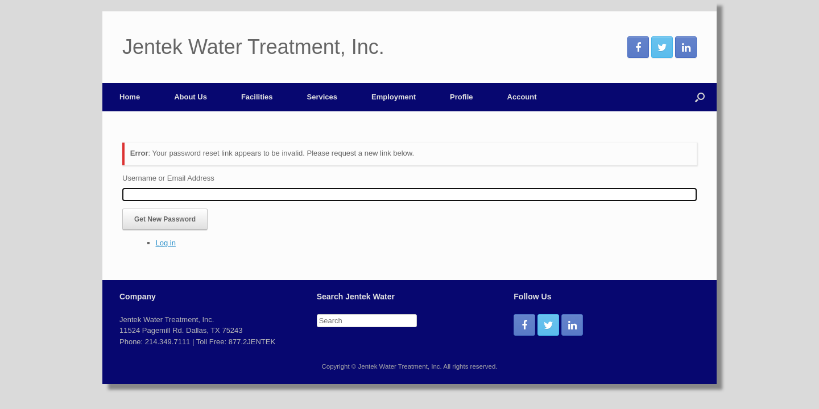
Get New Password (165, 219)
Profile (461, 97)
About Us (190, 97)
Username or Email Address (168, 178)
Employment (393, 97)
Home (129, 97)
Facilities (257, 97)
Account (522, 97)
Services (322, 97)
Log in (166, 243)
